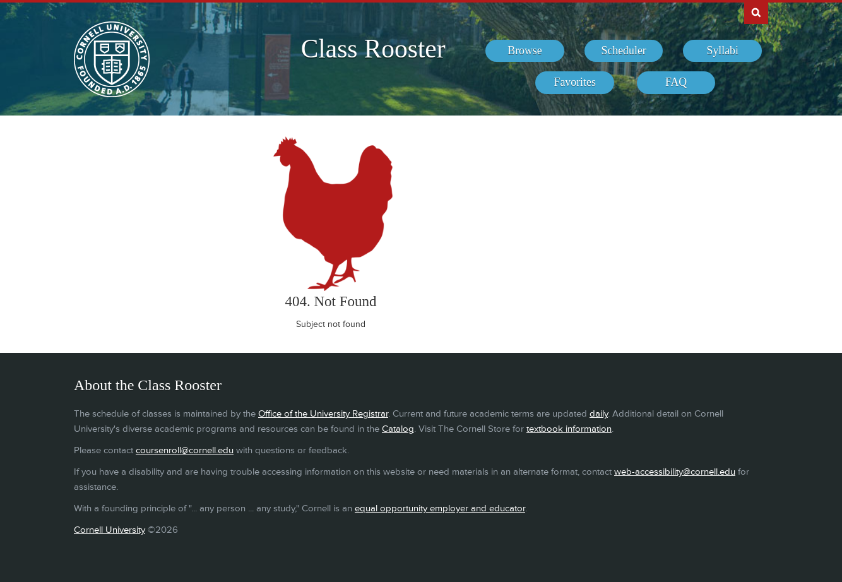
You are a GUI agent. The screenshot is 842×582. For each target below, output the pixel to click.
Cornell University (109, 530)
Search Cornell (756, 12)
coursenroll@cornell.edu (185, 450)
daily (599, 414)
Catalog (398, 429)
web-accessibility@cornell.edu (674, 472)
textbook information (569, 429)
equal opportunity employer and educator (440, 508)
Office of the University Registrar (323, 414)
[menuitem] (524, 51)
